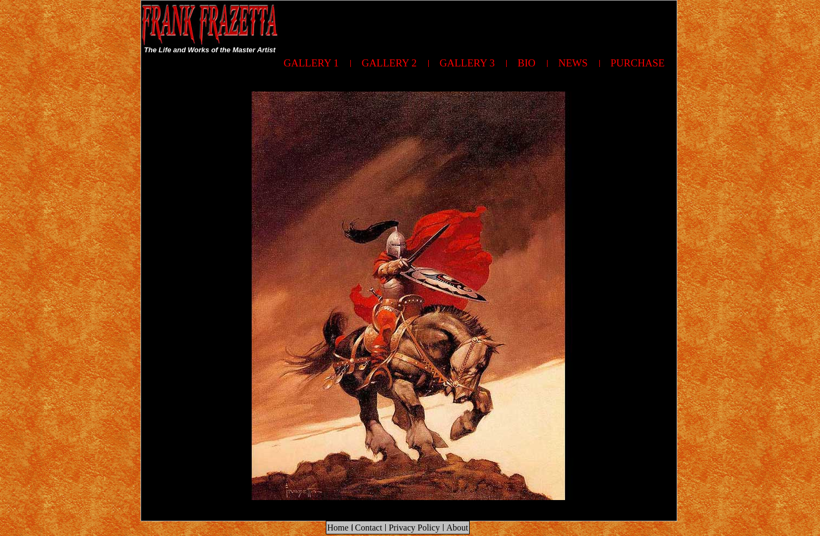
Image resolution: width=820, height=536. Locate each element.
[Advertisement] (478, 25)
